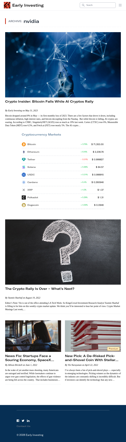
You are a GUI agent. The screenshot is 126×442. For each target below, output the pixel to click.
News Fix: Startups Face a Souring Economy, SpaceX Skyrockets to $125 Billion (28, 360)
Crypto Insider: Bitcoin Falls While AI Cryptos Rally (49, 101)
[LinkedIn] (28, 420)
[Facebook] (18, 420)
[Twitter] (23, 420)
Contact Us (23, 426)
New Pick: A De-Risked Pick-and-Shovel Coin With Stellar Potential (90, 360)
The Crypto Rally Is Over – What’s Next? (39, 289)
